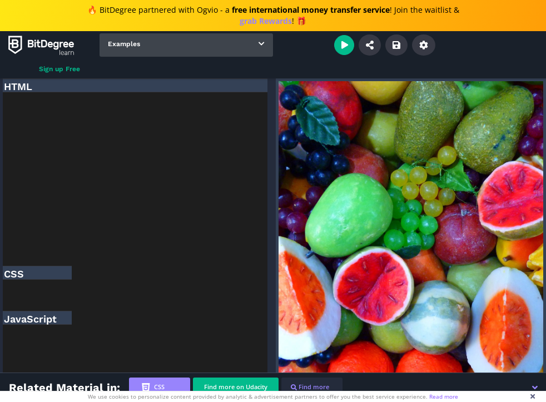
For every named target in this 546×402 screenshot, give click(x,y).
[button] (535, 387)
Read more (443, 396)
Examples (124, 44)
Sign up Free (59, 69)
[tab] (159, 387)
